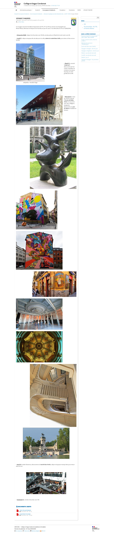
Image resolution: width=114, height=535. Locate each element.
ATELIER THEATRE (88, 10)
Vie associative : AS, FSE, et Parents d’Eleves (90, 27)
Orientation (72, 10)
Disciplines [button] (63, 10)
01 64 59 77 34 (55, 5)
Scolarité (37, 10)
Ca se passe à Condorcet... (24, 14)
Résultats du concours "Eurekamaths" (87, 43)
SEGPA (79, 10)
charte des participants (25, 510)
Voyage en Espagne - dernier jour (90, 48)
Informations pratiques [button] (26, 10)
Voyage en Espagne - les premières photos (90, 60)
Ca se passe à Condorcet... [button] (50, 10)
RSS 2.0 (42, 531)
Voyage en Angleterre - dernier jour (90, 50)
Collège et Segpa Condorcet (35, 3)
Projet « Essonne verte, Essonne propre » (89, 40)
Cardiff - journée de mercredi (89, 55)
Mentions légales (34, 531)
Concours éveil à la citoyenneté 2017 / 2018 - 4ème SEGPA (89, 37)
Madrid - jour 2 (85, 57)
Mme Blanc (21, 22)
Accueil (16, 14)
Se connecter (18, 531)
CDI (85, 24)
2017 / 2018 (67, 14)
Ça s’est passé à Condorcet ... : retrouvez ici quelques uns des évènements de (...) (47, 14)
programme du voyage (25, 514)
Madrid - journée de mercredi (89, 53)
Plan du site (26, 531)
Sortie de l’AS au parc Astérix (89, 46)
